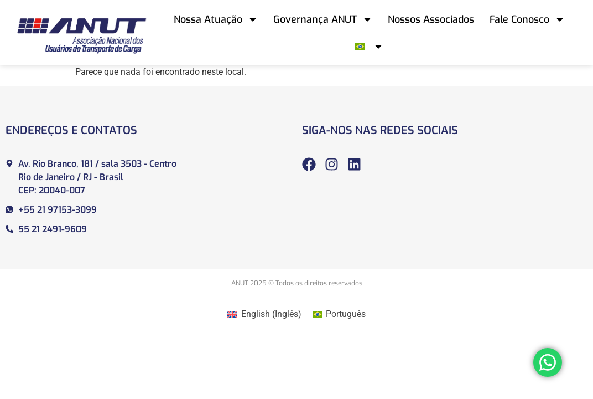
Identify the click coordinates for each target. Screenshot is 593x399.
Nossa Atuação (216, 19)
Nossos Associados (431, 19)
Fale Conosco (527, 19)
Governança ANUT (322, 19)
